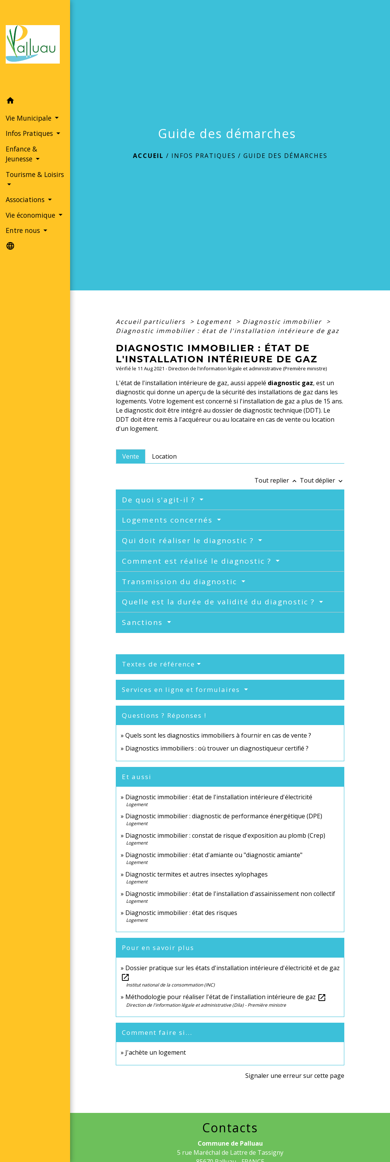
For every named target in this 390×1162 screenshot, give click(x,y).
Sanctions (143, 622)
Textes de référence (158, 664)
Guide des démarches (285, 155)
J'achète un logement (155, 1052)
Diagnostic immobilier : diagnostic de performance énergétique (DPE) (223, 816)
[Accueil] (35, 46)
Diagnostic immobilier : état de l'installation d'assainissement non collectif (230, 893)
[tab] (130, 456)
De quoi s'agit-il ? (160, 500)
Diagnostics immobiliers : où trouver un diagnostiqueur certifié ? (216, 748)
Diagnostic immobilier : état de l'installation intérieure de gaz (227, 331)
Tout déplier (322, 480)
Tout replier (277, 480)
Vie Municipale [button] (29, 118)
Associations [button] (26, 199)
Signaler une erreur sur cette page (294, 1075)
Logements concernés (168, 520)
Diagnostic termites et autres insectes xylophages (196, 874)
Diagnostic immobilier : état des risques (181, 913)
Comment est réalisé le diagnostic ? (198, 561)
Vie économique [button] (31, 215)
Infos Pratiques (203, 155)
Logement (215, 321)
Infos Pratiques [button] (30, 133)
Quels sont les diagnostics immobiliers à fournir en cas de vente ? (218, 735)
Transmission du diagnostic (181, 582)
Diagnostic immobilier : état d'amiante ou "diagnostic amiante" (213, 855)
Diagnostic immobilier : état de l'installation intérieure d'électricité (218, 797)
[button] (35, 101)
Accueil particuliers (152, 321)
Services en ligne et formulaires (182, 689)
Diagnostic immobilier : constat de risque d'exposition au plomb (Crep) (225, 835)
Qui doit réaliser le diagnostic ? (189, 540)
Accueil (148, 155)
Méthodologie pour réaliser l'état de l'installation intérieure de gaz (225, 997)
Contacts (230, 1128)
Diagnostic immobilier (283, 321)
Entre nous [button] (24, 230)
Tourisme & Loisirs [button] (35, 174)
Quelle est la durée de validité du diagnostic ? (219, 602)
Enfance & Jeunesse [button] (21, 153)
